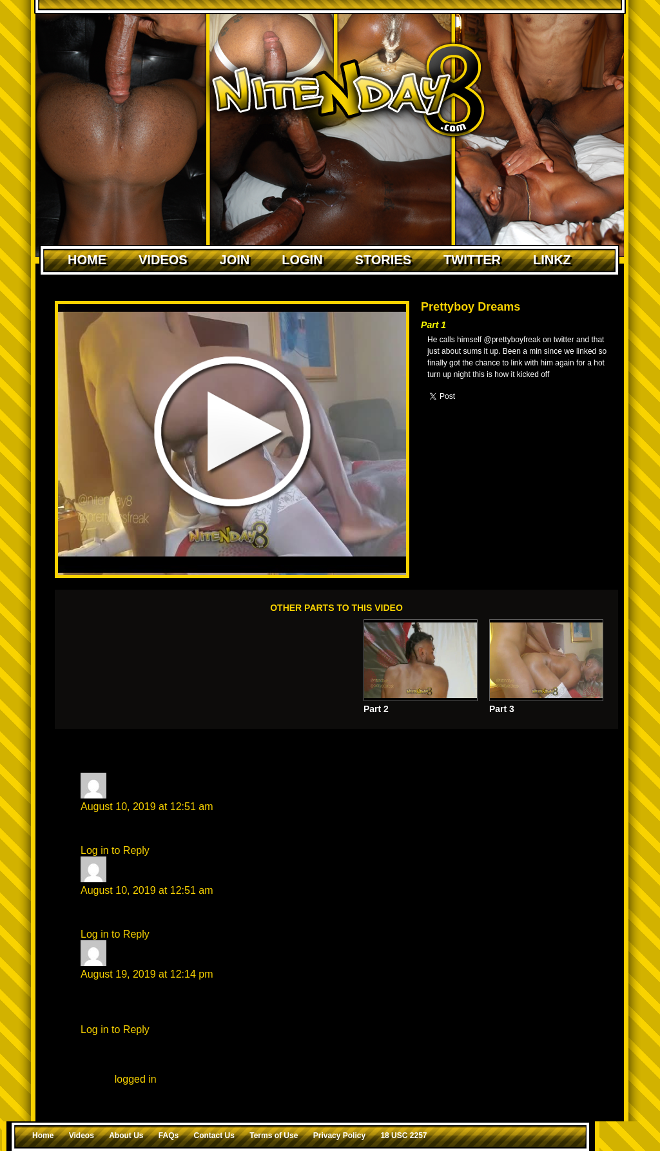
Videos (163, 260)
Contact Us (214, 1135)
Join (235, 260)
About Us (126, 1135)
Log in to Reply (115, 850)
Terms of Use (273, 1135)
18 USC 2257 (403, 1135)
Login (302, 260)
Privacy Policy (339, 1135)
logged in (136, 1079)
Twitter (472, 260)
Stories (383, 260)
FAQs (169, 1135)
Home (87, 260)
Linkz (552, 260)
